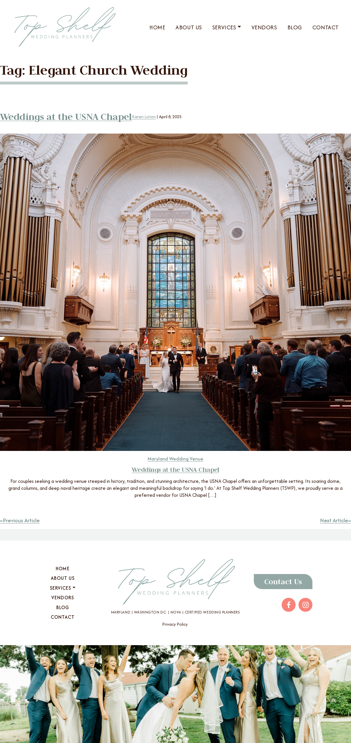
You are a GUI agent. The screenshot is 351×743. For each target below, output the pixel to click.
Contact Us (283, 581)
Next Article (334, 520)
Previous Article (21, 520)
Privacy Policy (175, 624)
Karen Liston (144, 117)
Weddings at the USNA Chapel (66, 116)
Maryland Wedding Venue (175, 458)
